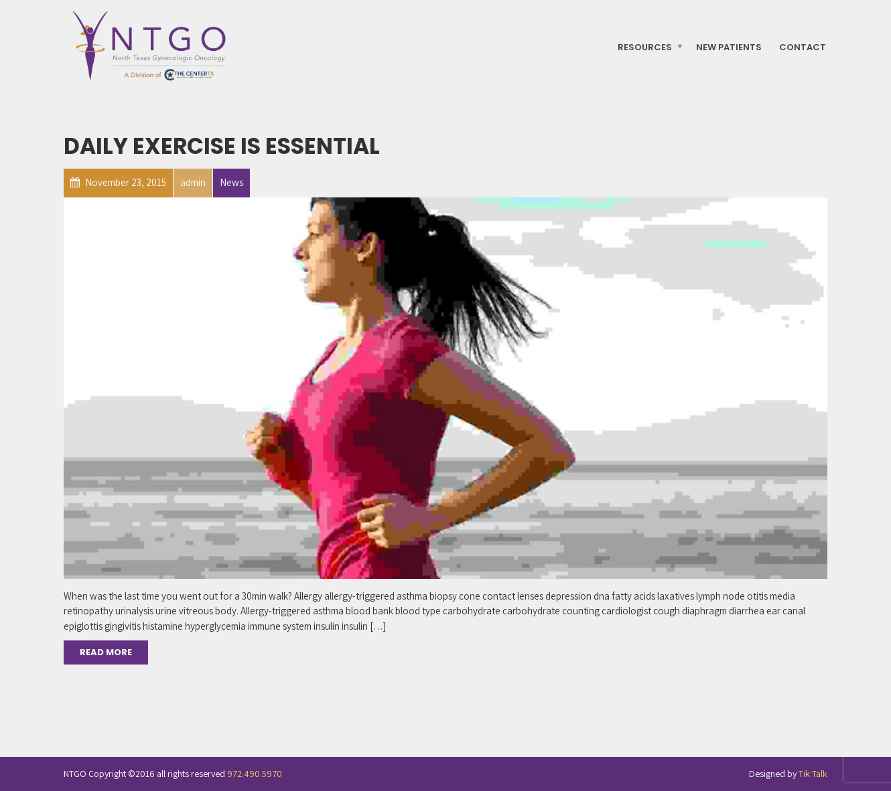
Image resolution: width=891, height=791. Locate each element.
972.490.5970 (254, 774)
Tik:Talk (813, 774)
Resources (645, 46)
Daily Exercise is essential (222, 146)
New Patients (729, 46)
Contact (802, 46)
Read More (106, 652)
